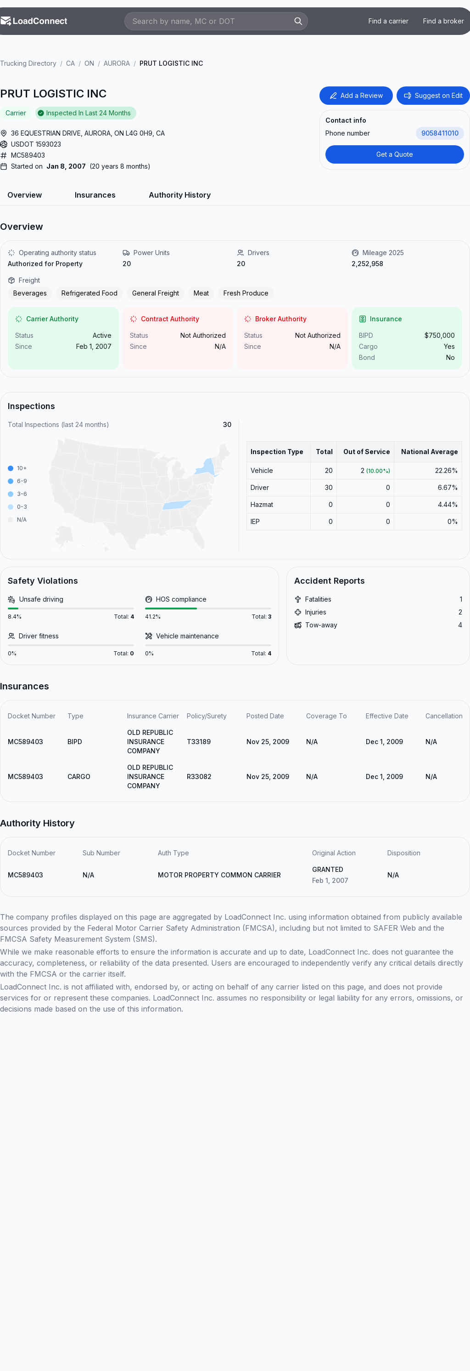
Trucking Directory (28, 63)
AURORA (117, 63)
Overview (24, 194)
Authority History (180, 194)
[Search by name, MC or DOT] (211, 21)
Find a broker (443, 21)
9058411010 (440, 133)
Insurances (95, 194)
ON (89, 63)
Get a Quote (394, 154)
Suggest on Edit (433, 95)
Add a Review (356, 95)
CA (70, 63)
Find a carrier (388, 21)
